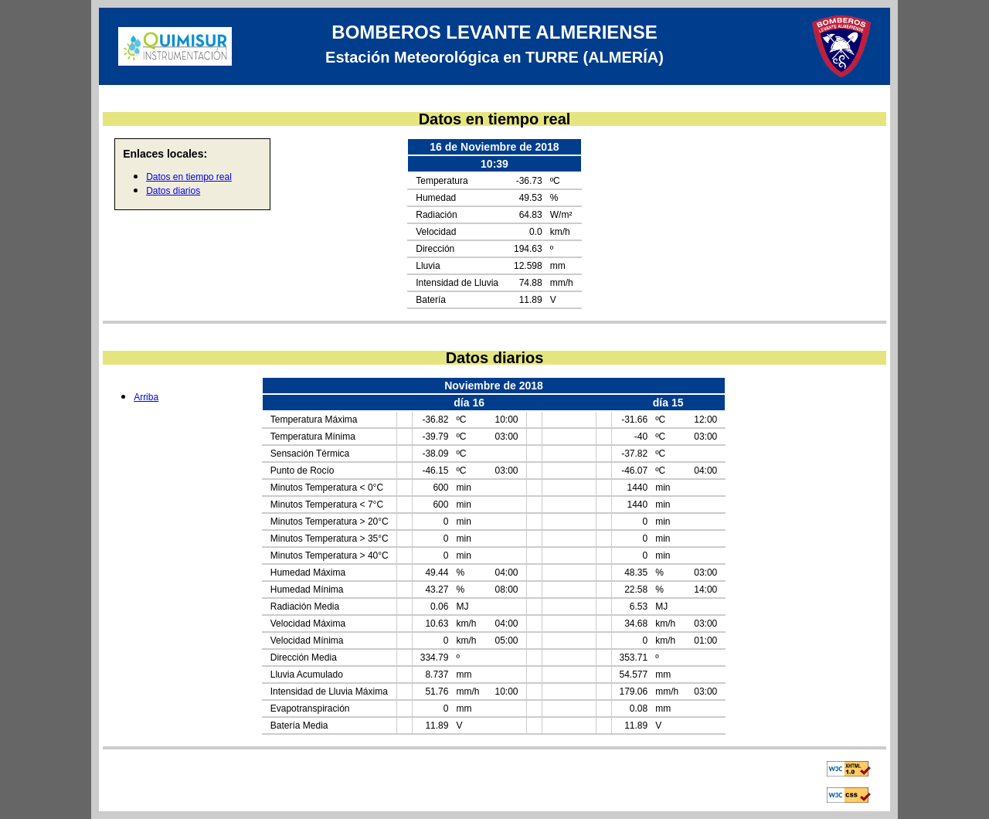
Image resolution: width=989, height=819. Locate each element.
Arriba (146, 397)
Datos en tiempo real (189, 177)
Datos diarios (173, 190)
